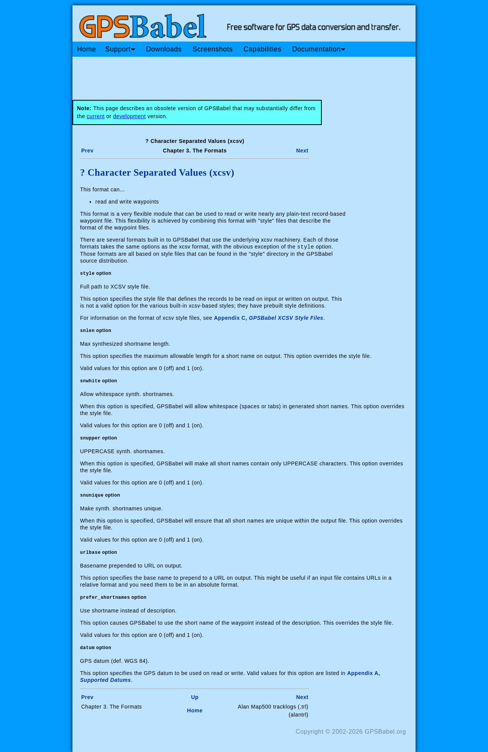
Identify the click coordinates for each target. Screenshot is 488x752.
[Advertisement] (217, 75)
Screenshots (213, 49)
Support (120, 49)
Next (302, 151)
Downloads (164, 49)
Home (86, 49)
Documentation (318, 49)
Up (195, 697)
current (95, 116)
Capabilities (262, 49)
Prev (87, 151)
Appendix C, (268, 317)
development (129, 116)
